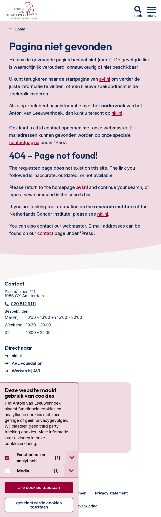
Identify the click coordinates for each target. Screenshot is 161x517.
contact (45, 233)
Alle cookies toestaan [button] (39, 487)
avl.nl (104, 79)
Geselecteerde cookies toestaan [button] (39, 504)
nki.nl (117, 113)
